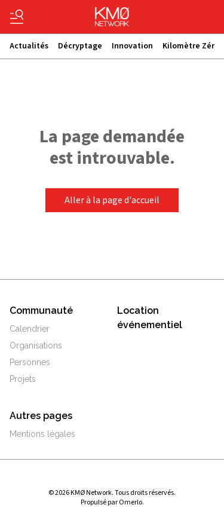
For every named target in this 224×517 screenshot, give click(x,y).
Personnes (30, 362)
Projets (23, 379)
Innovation (132, 46)
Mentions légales (42, 434)
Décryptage (80, 46)
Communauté (41, 310)
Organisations (36, 345)
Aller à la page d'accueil (112, 200)
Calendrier (30, 329)
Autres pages (41, 415)
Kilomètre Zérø (190, 46)
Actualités (29, 46)
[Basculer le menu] (17, 17)
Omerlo (130, 502)
